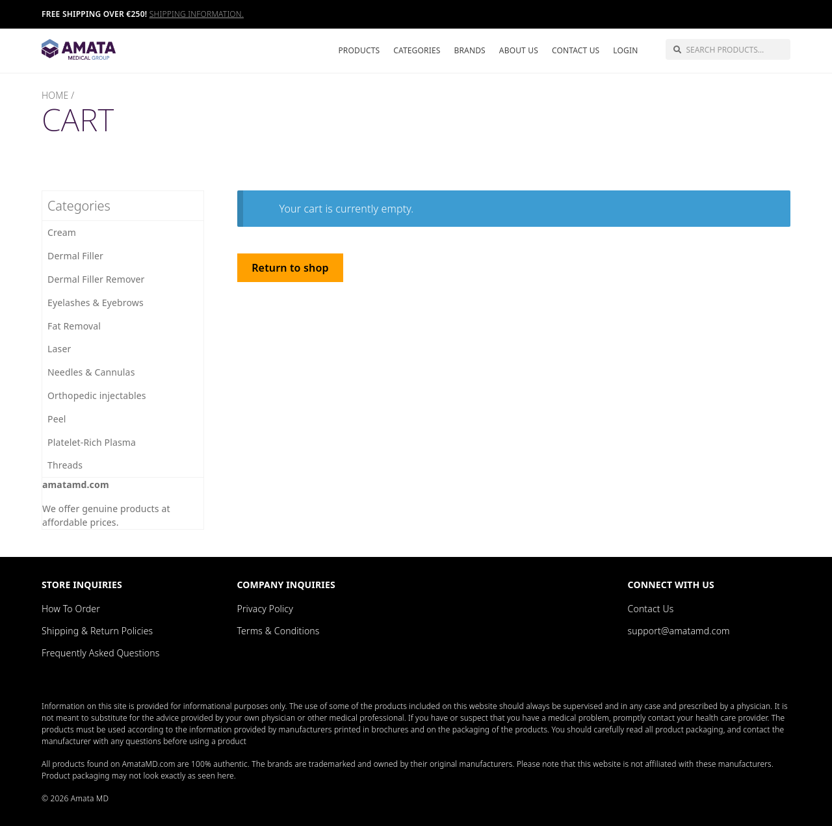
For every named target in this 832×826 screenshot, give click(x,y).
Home (55, 95)
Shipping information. (197, 13)
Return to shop (290, 268)
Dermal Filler (75, 256)
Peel (56, 419)
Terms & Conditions (278, 631)
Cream (61, 232)
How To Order (71, 608)
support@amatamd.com (679, 631)
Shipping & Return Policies (97, 631)
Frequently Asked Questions (100, 653)
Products (359, 50)
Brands (469, 50)
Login (625, 50)
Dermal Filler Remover (96, 279)
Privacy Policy (265, 608)
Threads (65, 465)
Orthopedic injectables (96, 395)
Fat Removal (74, 326)
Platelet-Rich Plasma (91, 442)
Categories (416, 50)
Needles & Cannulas (91, 372)
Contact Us (575, 50)
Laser (59, 348)
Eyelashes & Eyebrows (95, 302)
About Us (518, 50)
